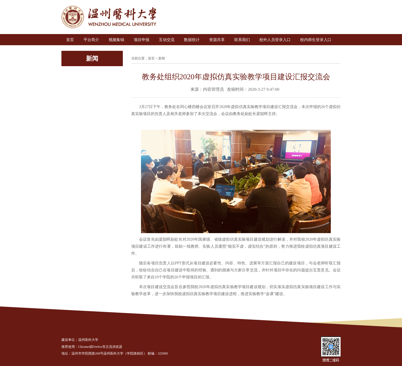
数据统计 (192, 40)
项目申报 (141, 40)
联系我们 (242, 40)
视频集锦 (116, 40)
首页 (70, 40)
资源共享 (217, 40)
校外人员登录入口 (275, 40)
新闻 (161, 58)
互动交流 (166, 40)
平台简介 (91, 40)
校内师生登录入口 (315, 40)
